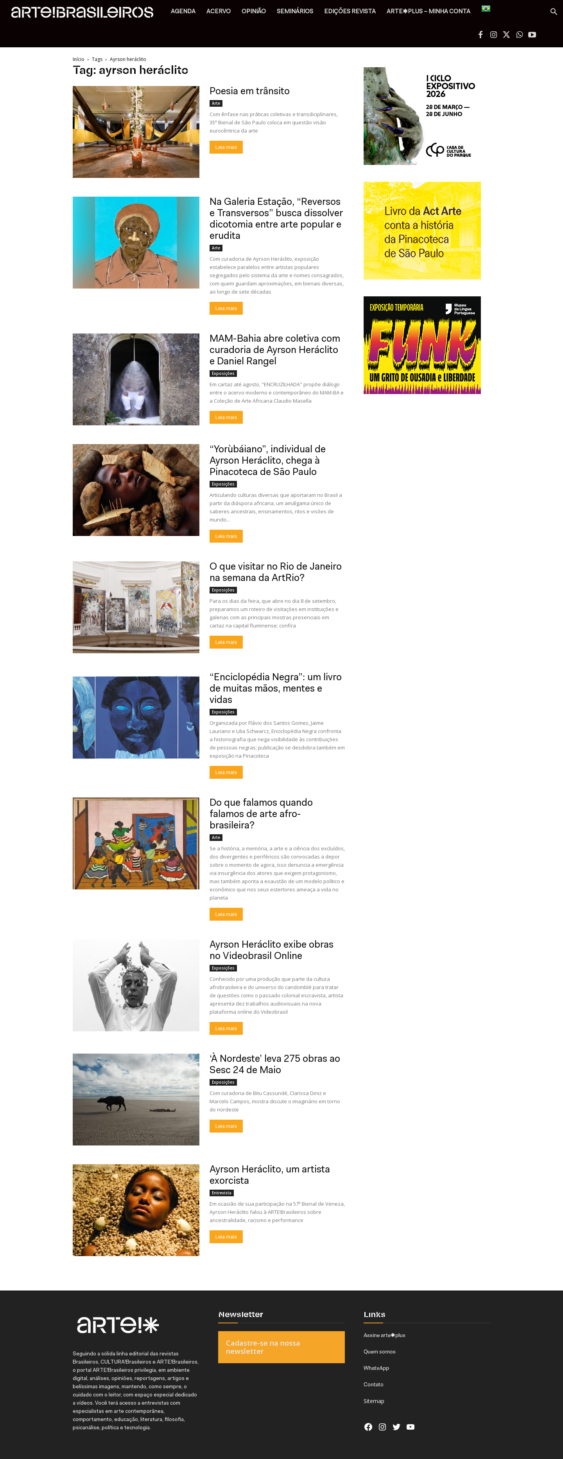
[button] (553, 12)
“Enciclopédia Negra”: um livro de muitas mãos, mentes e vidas (276, 689)
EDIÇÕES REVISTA (350, 12)
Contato (374, 1384)
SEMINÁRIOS (295, 12)
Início (78, 59)
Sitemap (374, 1401)
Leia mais (226, 147)
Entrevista (221, 1193)
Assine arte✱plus (384, 1335)
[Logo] (86, 14)
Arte (216, 103)
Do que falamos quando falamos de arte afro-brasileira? (261, 814)
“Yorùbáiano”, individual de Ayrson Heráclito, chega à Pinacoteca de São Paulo (268, 461)
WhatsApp (376, 1367)
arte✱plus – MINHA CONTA (428, 12)
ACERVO (218, 12)
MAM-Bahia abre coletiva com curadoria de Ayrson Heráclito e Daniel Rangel (275, 350)
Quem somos (380, 1351)
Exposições (223, 373)
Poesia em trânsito (250, 92)
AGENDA (183, 12)
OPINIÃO (254, 12)
